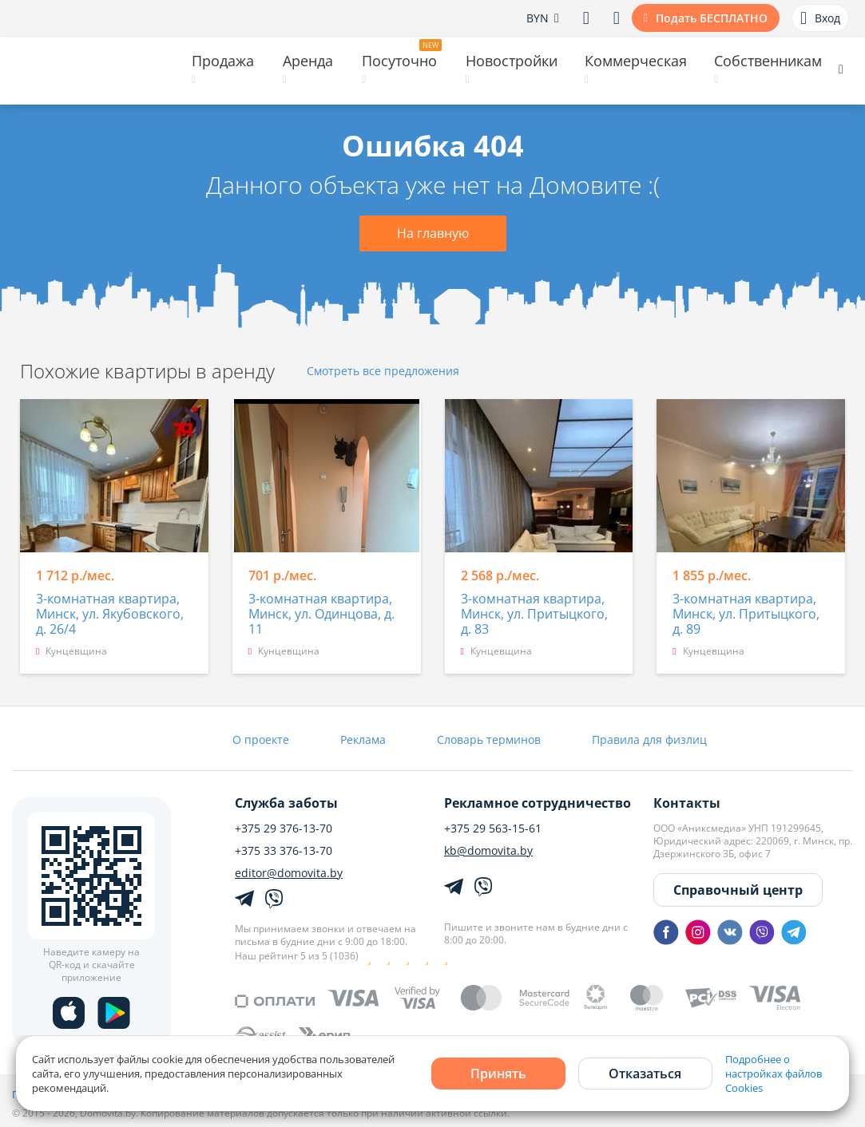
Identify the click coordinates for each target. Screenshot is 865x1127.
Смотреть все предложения (383, 371)
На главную (433, 233)
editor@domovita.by (289, 873)
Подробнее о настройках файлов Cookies (773, 1073)
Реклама (363, 739)
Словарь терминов (489, 739)
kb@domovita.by (488, 850)
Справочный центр (738, 890)
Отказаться (645, 1073)
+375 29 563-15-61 (493, 828)
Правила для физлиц (649, 739)
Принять (498, 1073)
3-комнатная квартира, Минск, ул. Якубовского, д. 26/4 (110, 614)
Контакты (686, 803)
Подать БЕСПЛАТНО (712, 18)
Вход (820, 18)
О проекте (260, 739)
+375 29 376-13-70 (283, 828)
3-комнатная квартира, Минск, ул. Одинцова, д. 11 (321, 614)
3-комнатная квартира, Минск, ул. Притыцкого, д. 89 (746, 614)
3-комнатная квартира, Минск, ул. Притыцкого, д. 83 (534, 614)
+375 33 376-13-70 (283, 850)
